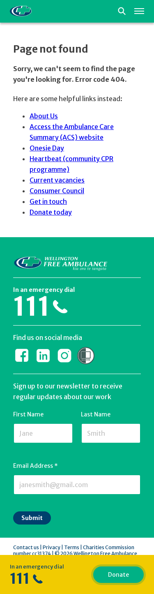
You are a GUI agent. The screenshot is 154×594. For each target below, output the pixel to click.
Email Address (35, 465)
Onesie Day (47, 148)
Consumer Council (57, 191)
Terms (71, 547)
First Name (28, 414)
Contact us (26, 547)
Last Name (95, 414)
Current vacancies (57, 180)
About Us (44, 116)
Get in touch (48, 201)
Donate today (51, 212)
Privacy (51, 547)
